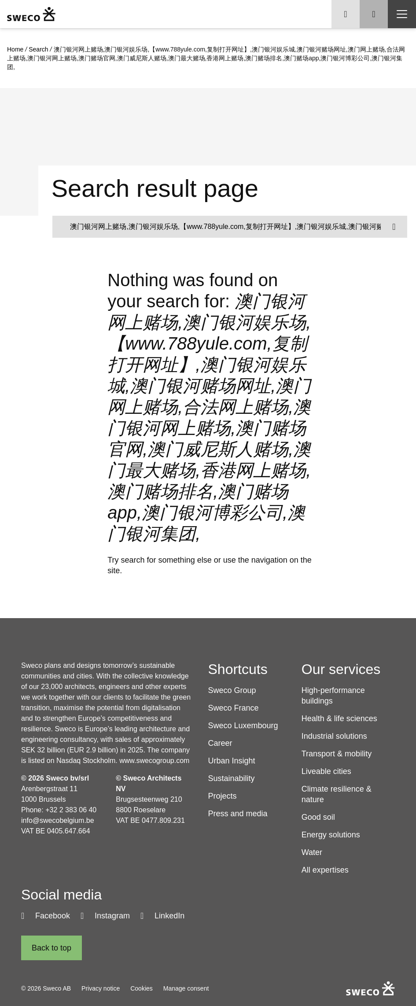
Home (15, 49)
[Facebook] (45, 915)
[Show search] (374, 14)
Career (220, 743)
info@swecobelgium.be (57, 820)
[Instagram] (105, 915)
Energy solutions (331, 834)
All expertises (325, 870)
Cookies (141, 988)
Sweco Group (232, 690)
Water (312, 852)
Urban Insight (231, 760)
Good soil (318, 817)
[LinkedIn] (162, 915)
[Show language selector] (345, 14)
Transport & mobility (337, 753)
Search (38, 49)
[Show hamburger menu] (402, 14)
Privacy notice (100, 988)
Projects (222, 796)
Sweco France (233, 708)
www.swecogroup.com (154, 760)
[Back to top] (51, 948)
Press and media (238, 813)
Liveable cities (326, 771)
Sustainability (231, 778)
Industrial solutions (334, 736)
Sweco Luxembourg (243, 725)
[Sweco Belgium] (31, 14)
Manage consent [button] (186, 988)
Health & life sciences (339, 718)
